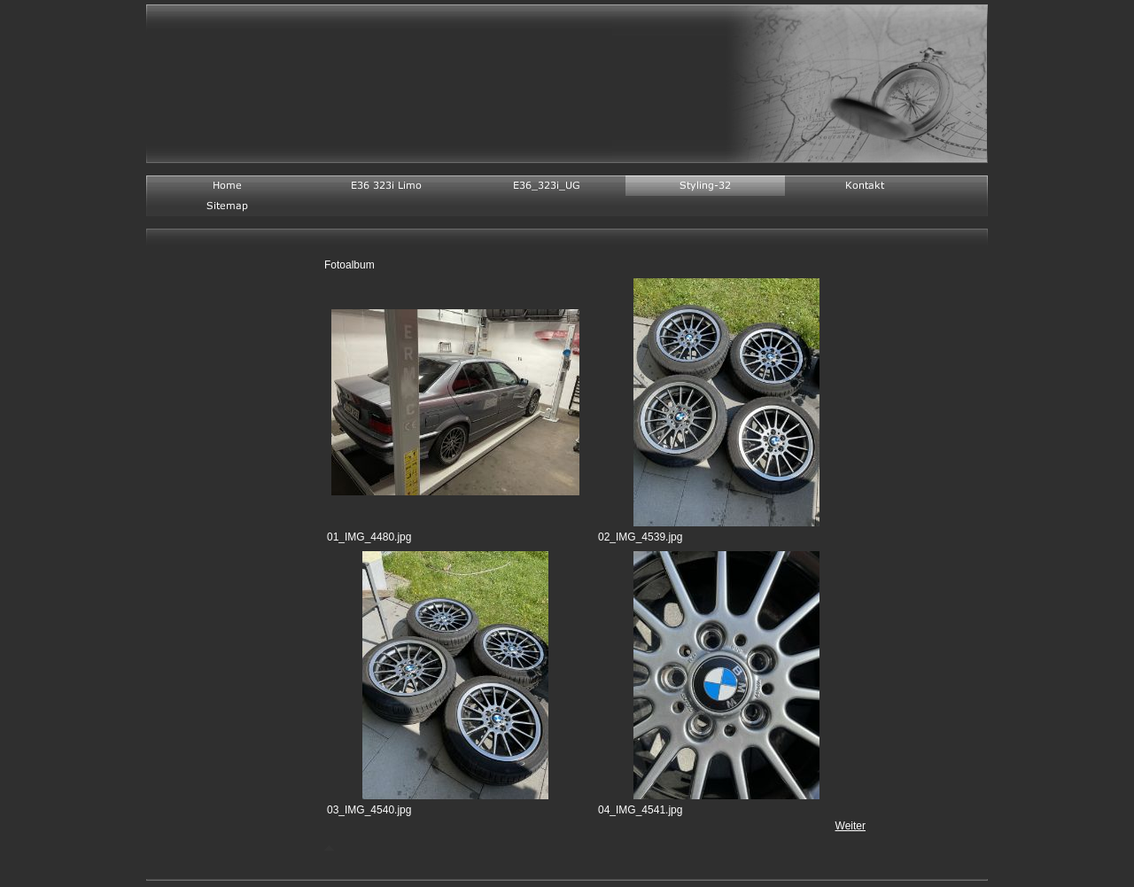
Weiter (850, 826)
